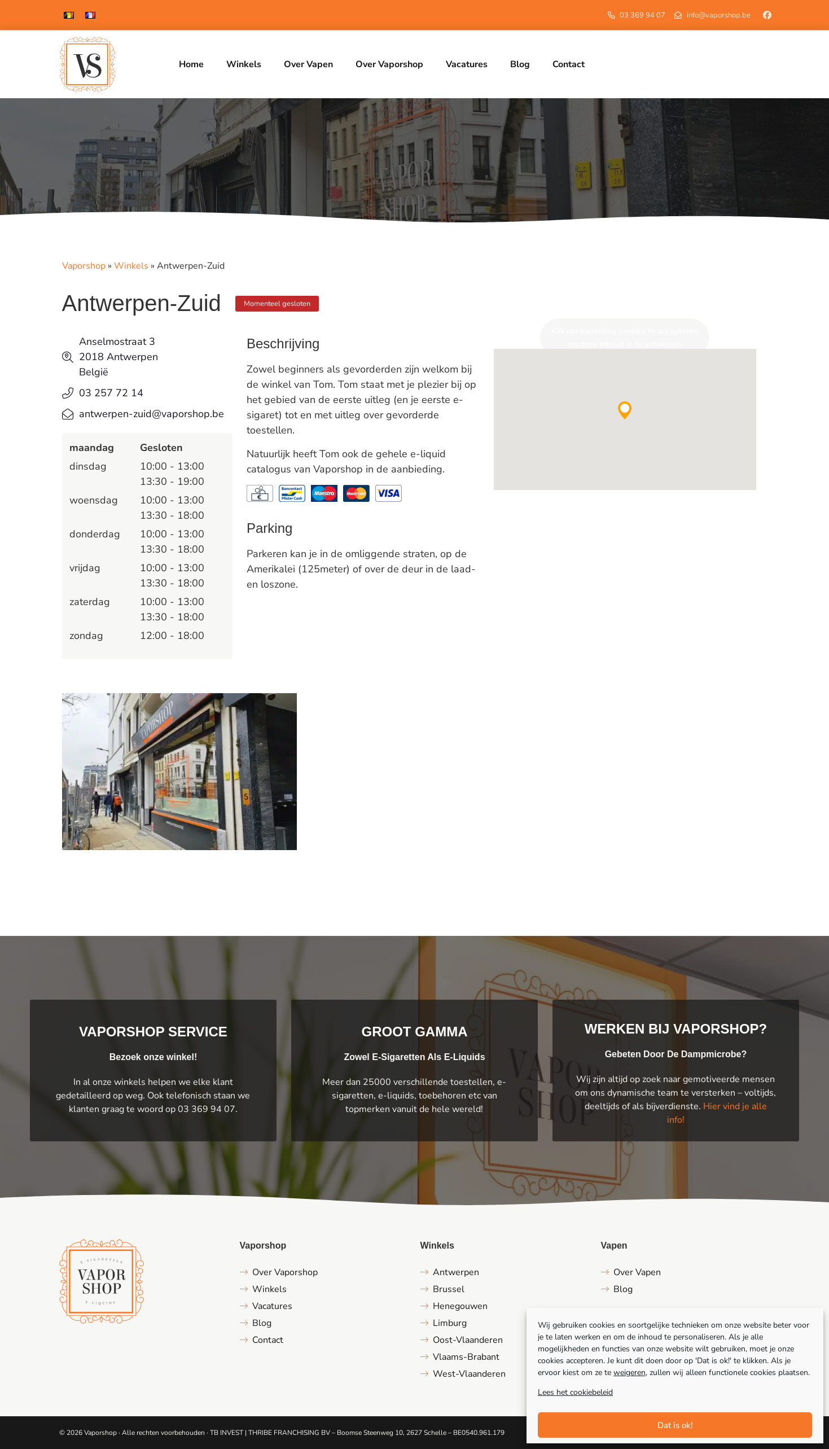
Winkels (131, 266)
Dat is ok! (675, 1425)
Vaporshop (84, 266)
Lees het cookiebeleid (575, 1392)
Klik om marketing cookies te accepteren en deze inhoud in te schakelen (624, 337)
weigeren (629, 1372)
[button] (625, 410)
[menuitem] (69, 15)
